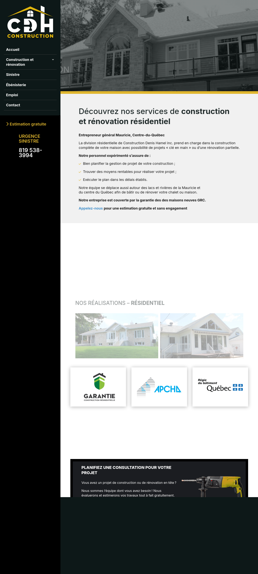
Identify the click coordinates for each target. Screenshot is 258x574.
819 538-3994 (30, 153)
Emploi (12, 95)
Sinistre (13, 74)
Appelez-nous (101, 200)
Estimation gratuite (26, 124)
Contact (13, 105)
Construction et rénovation (20, 62)
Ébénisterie (16, 85)
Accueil (12, 49)
